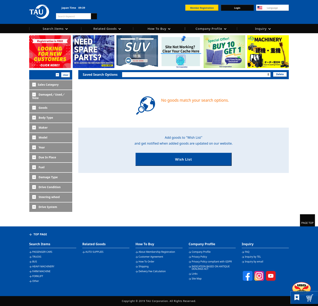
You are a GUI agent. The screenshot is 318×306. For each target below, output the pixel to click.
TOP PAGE (40, 234)
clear (65, 74)
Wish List (183, 159)
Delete (280, 74)
